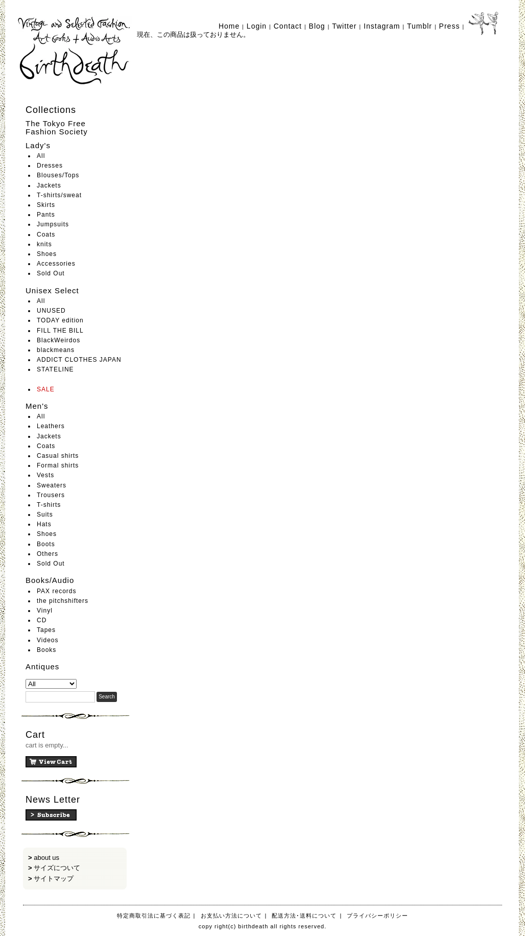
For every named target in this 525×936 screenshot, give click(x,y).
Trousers (51, 495)
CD (41, 620)
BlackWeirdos (58, 340)
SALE (46, 389)
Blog (317, 26)
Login (257, 26)
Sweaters (51, 485)
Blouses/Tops (58, 175)
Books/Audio (50, 580)
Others (47, 553)
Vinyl (45, 610)
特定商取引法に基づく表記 (153, 915)
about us (46, 857)
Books (46, 649)
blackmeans (56, 350)
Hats (44, 524)
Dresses (50, 165)
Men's (37, 406)
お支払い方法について (231, 915)
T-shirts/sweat (59, 195)
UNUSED (51, 310)
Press (449, 26)
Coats (46, 234)
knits (44, 244)
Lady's (38, 145)
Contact (288, 26)
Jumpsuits (53, 224)
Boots (46, 544)
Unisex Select (52, 290)
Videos (47, 640)
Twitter (344, 26)
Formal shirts (58, 465)
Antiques (42, 666)
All (41, 155)
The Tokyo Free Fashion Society (57, 127)
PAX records (56, 591)
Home (229, 26)
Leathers (51, 426)
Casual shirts (58, 455)
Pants (46, 214)
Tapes (46, 630)
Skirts (46, 204)
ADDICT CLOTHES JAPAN (79, 359)
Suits (45, 514)
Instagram (382, 26)
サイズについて (57, 868)
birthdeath (75, 51)
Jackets (49, 185)
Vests (45, 475)
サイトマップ (54, 878)
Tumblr (419, 26)
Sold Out (51, 273)
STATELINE (55, 369)
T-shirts (49, 504)
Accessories (56, 263)
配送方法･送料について (304, 915)
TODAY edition (60, 320)
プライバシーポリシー (377, 915)
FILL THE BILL (60, 330)
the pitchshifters (62, 600)
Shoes (47, 254)
